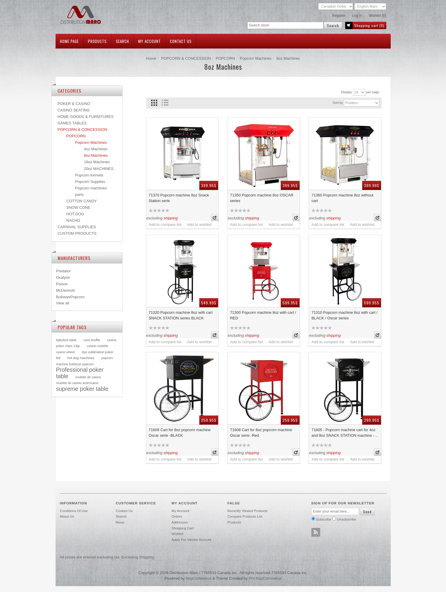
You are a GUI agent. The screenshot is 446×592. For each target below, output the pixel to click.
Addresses (180, 522)
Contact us (181, 41)
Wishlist (177, 534)
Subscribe (323, 519)
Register (338, 16)
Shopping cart (183, 528)
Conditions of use (74, 511)
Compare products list (245, 516)
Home (151, 58)
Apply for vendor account (191, 539)
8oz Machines (96, 155)
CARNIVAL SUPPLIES (77, 227)
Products (97, 41)
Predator (63, 271)
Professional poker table (80, 372)
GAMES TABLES (72, 123)
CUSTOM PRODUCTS (77, 233)
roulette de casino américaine (77, 383)
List (165, 103)
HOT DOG (75, 214)
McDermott (65, 290)
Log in (357, 16)
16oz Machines (97, 162)
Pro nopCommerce (265, 578)
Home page (69, 41)
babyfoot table (66, 340)
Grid (154, 103)
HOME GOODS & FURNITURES (86, 116)
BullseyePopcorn (70, 297)
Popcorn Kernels (89, 175)
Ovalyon (63, 277)
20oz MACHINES (98, 168)
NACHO (73, 220)
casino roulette (97, 346)
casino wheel (65, 352)
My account (149, 41)
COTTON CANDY (81, 201)
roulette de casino (88, 377)
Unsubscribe (346, 519)
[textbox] (285, 25)
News (120, 522)
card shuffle (91, 340)
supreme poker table (82, 389)
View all (62, 303)
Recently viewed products (248, 511)
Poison (62, 284)
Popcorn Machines (256, 58)
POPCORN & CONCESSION (186, 58)
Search (122, 41)
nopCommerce (198, 578)
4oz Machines (96, 149)
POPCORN (225, 58)
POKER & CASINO (74, 103)
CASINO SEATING (74, 110)
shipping (170, 218)
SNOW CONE (78, 207)
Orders (177, 516)
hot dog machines (80, 358)
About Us (67, 516)
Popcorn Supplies (90, 181)
